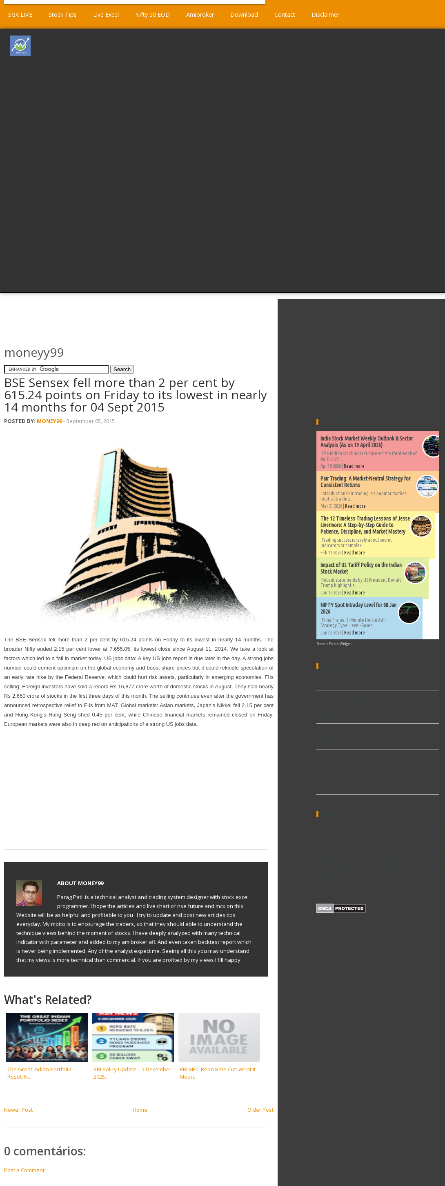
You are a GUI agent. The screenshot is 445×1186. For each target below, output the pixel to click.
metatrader (346, 883)
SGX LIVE (20, 14)
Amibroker (200, 14)
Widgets (404, 875)
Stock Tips (63, 14)
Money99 (49, 421)
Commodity (416, 828)
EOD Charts (391, 838)
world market (411, 883)
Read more (354, 466)
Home (140, 1109)
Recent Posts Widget (334, 643)
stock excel (377, 883)
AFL (320, 829)
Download (244, 14)
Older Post (260, 1109)
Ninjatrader (427, 860)
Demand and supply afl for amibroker (363, 786)
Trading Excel (356, 875)
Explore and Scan (378, 848)
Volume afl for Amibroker (347, 682)
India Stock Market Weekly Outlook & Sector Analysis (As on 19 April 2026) (366, 441)
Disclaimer (325, 14)
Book (378, 829)
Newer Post (18, 1109)
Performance (336, 867)
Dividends (326, 840)
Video (384, 875)
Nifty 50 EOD (152, 14)
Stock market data (383, 868)
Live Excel (106, 14)
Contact (284, 14)
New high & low (372, 858)
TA (415, 868)
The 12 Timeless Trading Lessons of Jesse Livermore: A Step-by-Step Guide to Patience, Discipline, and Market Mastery (365, 525)
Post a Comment (24, 1170)
